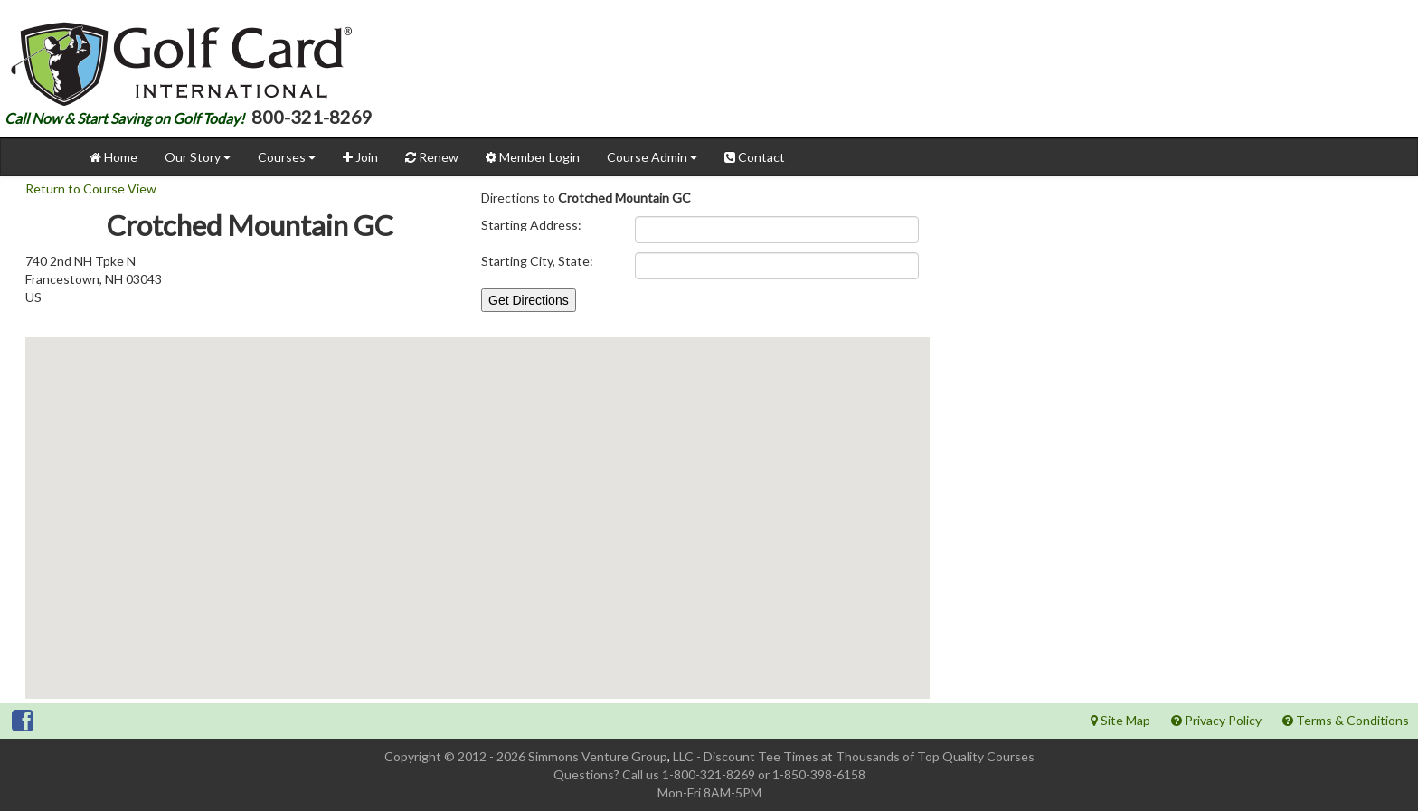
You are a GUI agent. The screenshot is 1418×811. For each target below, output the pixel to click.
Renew (431, 157)
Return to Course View (90, 188)
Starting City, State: (537, 261)
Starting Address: (531, 224)
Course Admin (652, 157)
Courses (287, 157)
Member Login (533, 157)
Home (113, 157)
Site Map (1120, 720)
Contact (754, 157)
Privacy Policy (1216, 720)
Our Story (198, 157)
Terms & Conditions (1345, 720)
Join (360, 157)
